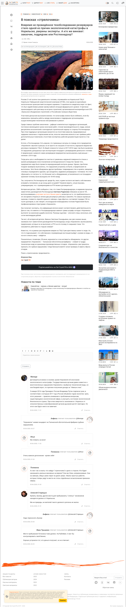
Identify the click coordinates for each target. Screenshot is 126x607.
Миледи (34, 377)
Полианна (55, 452)
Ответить (87, 410)
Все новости (7, 576)
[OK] (11, 32)
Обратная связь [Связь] (108, 587)
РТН (50, 47)
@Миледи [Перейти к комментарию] (79, 418)
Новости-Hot (36, 14)
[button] (2, 3)
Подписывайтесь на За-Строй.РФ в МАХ (57, 267)
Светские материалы (10, 585)
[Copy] (82, 410)
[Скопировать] (75, 429)
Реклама (67, 579)
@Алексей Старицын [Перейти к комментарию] (75, 514)
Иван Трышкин (42, 530)
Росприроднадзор (27, 47)
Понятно (63, 600)
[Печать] (11, 38)
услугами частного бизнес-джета (48, 194)
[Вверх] (11, 49)
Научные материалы (10, 582)
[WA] (11, 21)
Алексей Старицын (39, 493)
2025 (35, 576)
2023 (35, 582)
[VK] (11, 26)
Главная (26, 14)
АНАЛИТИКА (73, 3)
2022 (35, 585)
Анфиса (54, 418)
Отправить (25, 366)
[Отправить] (11, 44)
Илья (33, 437)
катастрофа (57, 47)
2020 (44, 14)
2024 (35, 579)
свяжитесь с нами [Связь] (86, 94)
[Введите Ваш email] (103, 577)
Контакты (67, 576)
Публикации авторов (10, 579)
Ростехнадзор (41, 47)
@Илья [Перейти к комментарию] (80, 452)
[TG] (11, 15)
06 (50, 14)
